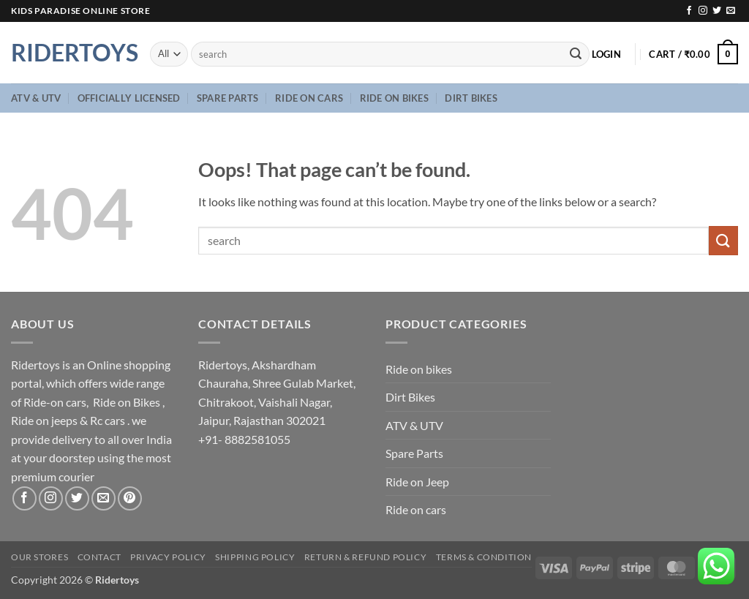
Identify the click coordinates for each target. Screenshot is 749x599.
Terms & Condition (484, 556)
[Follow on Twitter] (716, 11)
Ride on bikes (394, 98)
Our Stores (39, 556)
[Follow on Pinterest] (130, 498)
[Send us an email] (730, 11)
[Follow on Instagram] (703, 11)
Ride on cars (309, 98)
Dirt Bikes (471, 98)
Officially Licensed (129, 98)
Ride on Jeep (417, 482)
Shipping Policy (255, 556)
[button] (606, 54)
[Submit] (575, 54)
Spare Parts (228, 98)
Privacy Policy (168, 556)
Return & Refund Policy (365, 556)
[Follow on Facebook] (689, 11)
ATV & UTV (36, 98)
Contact (99, 556)
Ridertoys (69, 52)
